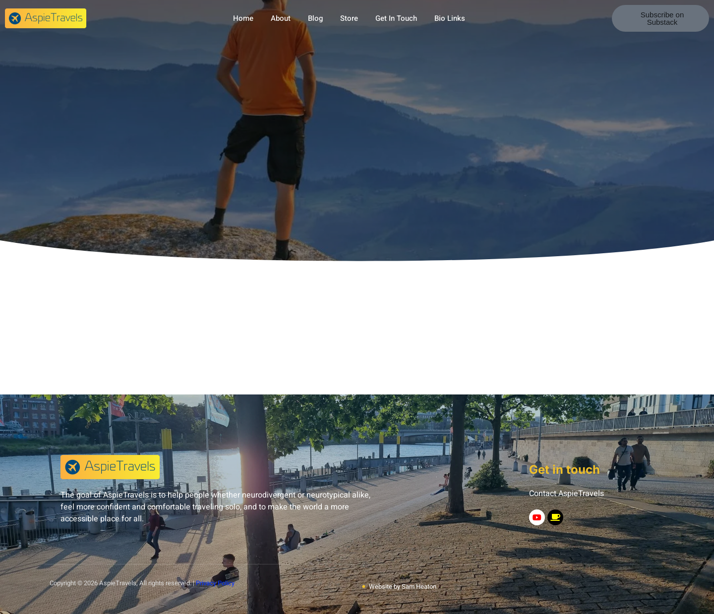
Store (349, 18)
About (281, 18)
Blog (315, 18)
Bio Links (449, 18)
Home (243, 18)
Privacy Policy (215, 583)
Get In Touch (396, 18)
